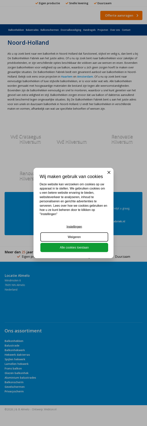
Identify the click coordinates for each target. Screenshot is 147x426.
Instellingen (74, 226)
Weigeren (74, 237)
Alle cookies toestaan (74, 247)
